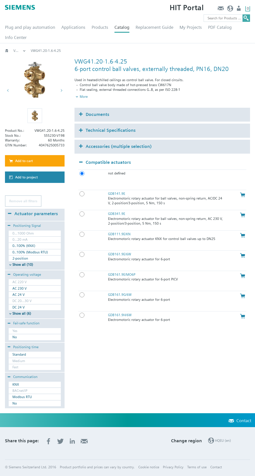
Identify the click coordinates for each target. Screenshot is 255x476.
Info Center (16, 37)
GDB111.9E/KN (119, 234)
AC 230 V (19, 288)
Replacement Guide (154, 27)
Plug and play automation (30, 27)
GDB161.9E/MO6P (121, 274)
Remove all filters (23, 201)
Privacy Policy (173, 467)
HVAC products (19, 51)
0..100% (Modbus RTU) (30, 252)
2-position (20, 258)
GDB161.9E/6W (119, 254)
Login (239, 9)
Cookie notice (148, 467)
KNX (15, 384)
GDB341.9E (116, 214)
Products (100, 27)
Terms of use (197, 467)
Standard (19, 354)
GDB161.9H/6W (120, 315)
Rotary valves (83, 51)
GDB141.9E (116, 194)
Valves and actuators (46, 51)
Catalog (121, 27)
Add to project (26, 177)
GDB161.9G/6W (120, 295)
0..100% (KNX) (23, 246)
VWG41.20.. (181, 51)
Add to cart (24, 161)
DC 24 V (18, 307)
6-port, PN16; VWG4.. (145, 51)
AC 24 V (18, 295)
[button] (34, 115)
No (14, 337)
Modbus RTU (22, 397)
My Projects (191, 27)
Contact (221, 9)
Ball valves (111, 51)
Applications (73, 27)
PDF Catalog (220, 27)
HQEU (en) (230, 9)
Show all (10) (22, 265)
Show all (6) (21, 313)
